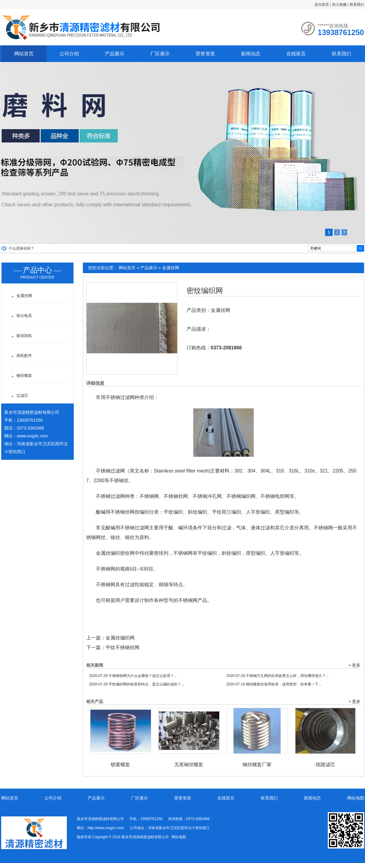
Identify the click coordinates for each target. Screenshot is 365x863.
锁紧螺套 (120, 764)
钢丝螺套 (24, 375)
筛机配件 (24, 355)
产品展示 (114, 53)
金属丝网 (170, 267)
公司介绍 (69, 53)
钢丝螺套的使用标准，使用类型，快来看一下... (274, 684)
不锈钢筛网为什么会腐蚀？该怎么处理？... (133, 676)
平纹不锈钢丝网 (122, 647)
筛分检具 (24, 315)
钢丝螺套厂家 (257, 764)
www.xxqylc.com (32, 435)
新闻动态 (250, 53)
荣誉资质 (205, 53)
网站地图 (355, 798)
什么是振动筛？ (21, 248)
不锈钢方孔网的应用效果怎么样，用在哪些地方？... (277, 676)
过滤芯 (22, 395)
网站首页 (24, 53)
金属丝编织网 (120, 637)
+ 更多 (354, 665)
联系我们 (357, 4)
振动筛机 (24, 335)
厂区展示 (160, 53)
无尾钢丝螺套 (188, 764)
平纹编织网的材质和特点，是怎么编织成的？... (136, 684)
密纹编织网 (205, 291)
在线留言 (296, 53)
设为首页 (321, 4)
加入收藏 (339, 4)
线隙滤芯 (325, 764)
